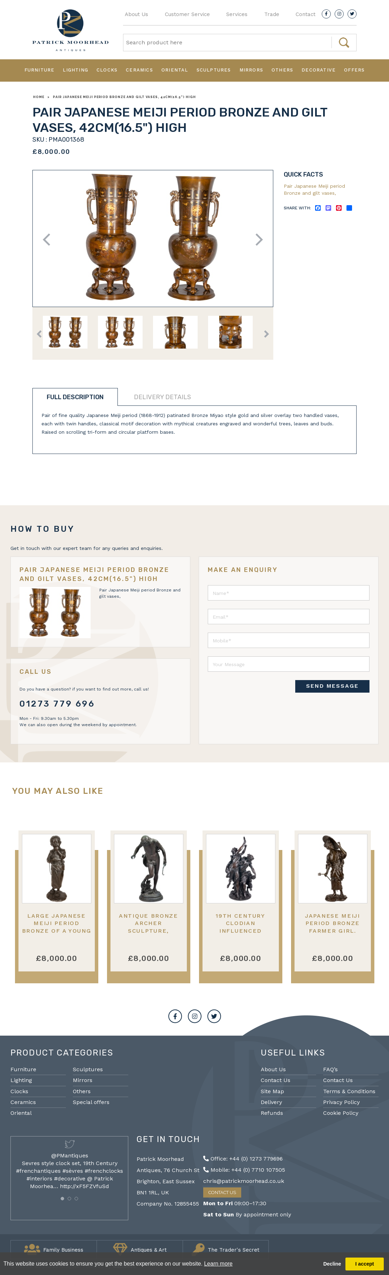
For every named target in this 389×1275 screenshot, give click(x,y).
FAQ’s (330, 1069)
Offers (354, 70)
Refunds (272, 1113)
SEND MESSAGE (332, 686)
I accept (364, 1264)
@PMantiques (69, 1155)
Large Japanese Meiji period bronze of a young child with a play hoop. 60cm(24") (56, 930)
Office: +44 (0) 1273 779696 (243, 1158)
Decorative (319, 70)
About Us (136, 14)
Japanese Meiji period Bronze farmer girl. (332, 923)
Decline (332, 1264)
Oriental (174, 70)
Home (38, 97)
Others (282, 70)
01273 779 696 (57, 704)
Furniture (39, 70)
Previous (49, 239)
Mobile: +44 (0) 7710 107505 (244, 1169)
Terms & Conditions (349, 1091)
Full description (75, 397)
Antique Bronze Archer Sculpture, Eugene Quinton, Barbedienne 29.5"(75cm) (148, 934)
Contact (305, 14)
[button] (62, 1198)
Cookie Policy (340, 1113)
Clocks (107, 70)
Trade (271, 14)
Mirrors (251, 70)
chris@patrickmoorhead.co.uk (243, 1181)
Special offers (91, 1102)
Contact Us (275, 1080)
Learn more (218, 1264)
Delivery (271, 1102)
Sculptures (214, 70)
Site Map (272, 1091)
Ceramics (139, 70)
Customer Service (187, 14)
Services (236, 14)
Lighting (75, 70)
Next (257, 239)
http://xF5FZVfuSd (84, 1186)
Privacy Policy (341, 1102)
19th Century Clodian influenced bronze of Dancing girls (240, 930)
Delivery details (162, 397)
